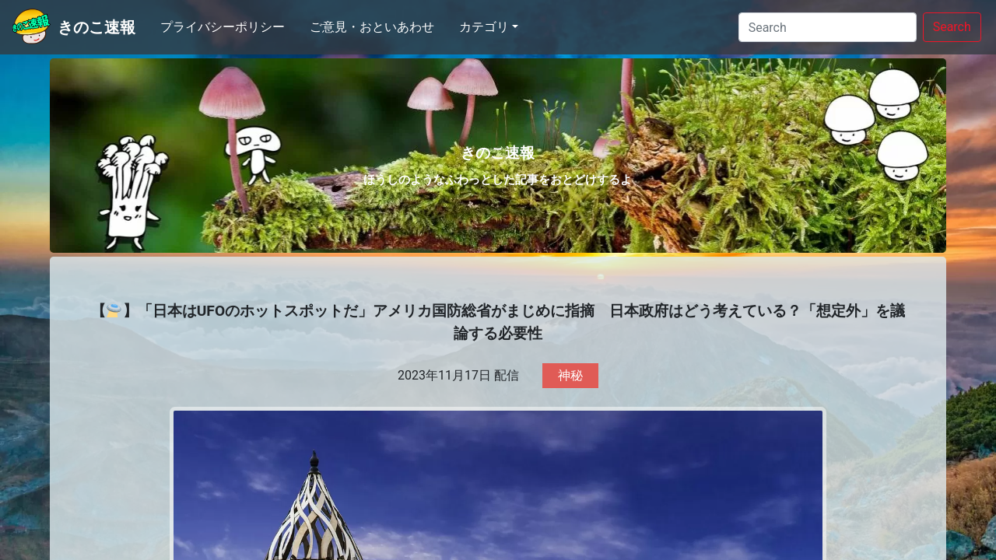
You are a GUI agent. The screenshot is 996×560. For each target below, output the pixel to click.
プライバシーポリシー (222, 26)
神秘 (570, 375)
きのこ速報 (96, 27)
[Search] (827, 27)
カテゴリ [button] (484, 26)
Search (952, 26)
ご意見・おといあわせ (372, 26)
